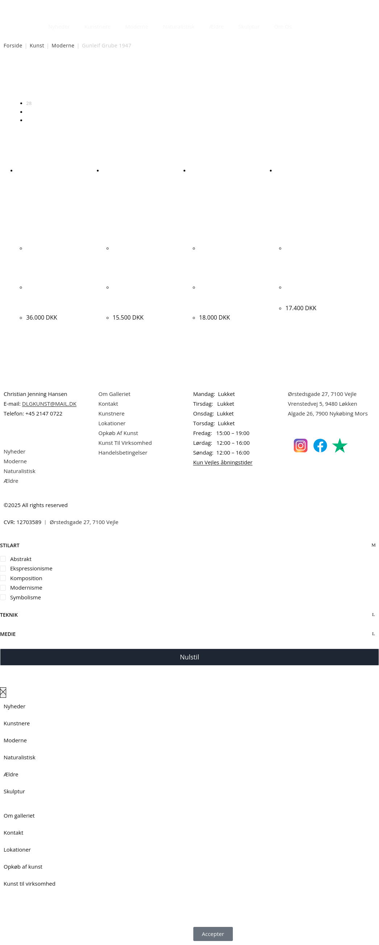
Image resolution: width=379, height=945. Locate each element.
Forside (13, 45)
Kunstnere (98, 26)
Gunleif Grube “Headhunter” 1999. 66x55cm (226, 296)
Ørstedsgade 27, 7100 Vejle (322, 393)
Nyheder (59, 26)
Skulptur (249, 26)
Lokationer (111, 423)
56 (29, 112)
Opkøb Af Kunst (118, 432)
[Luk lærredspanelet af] (3, 692)
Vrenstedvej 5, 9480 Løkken (322, 403)
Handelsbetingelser (122, 452)
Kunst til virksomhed (29, 883)
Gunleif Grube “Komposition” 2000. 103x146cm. (54, 296)
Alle (30, 120)
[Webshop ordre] (189, 80)
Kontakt (108, 403)
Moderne (136, 26)
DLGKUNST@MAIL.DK (49, 403)
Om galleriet (19, 815)
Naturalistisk (179, 26)
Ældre (216, 26)
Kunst (37, 45)
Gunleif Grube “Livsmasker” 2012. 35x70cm (139, 296)
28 (29, 103)
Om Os (283, 26)
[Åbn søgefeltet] (303, 24)
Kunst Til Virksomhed (125, 442)
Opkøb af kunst (23, 866)
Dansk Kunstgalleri (36, 7)
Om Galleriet (114, 393)
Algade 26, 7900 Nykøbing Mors (328, 413)
